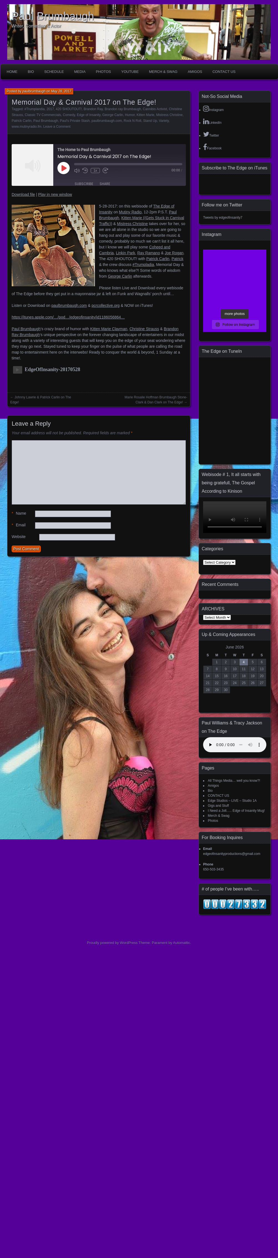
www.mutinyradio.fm (26, 127)
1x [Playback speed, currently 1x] (95, 170)
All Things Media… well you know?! (234, 781)
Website (19, 536)
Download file (23, 194)
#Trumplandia (34, 109)
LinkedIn (212, 121)
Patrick (177, 258)
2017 (50, 109)
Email (19, 525)
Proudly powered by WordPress (112, 943)
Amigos (195, 72)
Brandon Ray (93, 109)
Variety (164, 121)
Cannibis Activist (155, 109)
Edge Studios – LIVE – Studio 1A (232, 801)
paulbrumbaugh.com (107, 121)
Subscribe (84, 183)
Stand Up (150, 121)
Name (19, 513)
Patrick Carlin (21, 121)
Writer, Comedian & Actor (36, 26)
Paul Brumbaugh (52, 16)
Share (105, 183)
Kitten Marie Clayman (108, 329)
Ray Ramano (148, 253)
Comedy (69, 115)
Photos (103, 72)
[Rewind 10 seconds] (85, 170)
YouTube (130, 72)
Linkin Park (125, 253)
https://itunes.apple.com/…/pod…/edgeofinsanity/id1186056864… (68, 317)
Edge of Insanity (88, 115)
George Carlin (112, 115)
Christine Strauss (144, 329)
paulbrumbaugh (34, 91)
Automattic (181, 943)
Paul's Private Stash (75, 121)
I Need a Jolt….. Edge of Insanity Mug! (236, 811)
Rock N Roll (132, 121)
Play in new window (55, 194)
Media (79, 72)
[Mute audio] (77, 170)
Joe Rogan (174, 253)
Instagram (213, 108)
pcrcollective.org (106, 305)
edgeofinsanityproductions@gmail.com (231, 854)
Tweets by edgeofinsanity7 (222, 217)
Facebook (212, 147)
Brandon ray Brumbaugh (123, 109)
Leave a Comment (56, 127)
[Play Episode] (63, 168)
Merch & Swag (163, 72)
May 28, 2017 (61, 91)
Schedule (54, 72)
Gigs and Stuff (218, 806)
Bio (31, 72)
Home (12, 72)
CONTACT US (224, 72)
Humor (130, 115)
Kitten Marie (145, 115)
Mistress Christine (169, 115)
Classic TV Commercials (43, 115)
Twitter (211, 134)
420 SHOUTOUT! (69, 109)
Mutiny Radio (130, 212)
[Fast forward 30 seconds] (105, 170)
